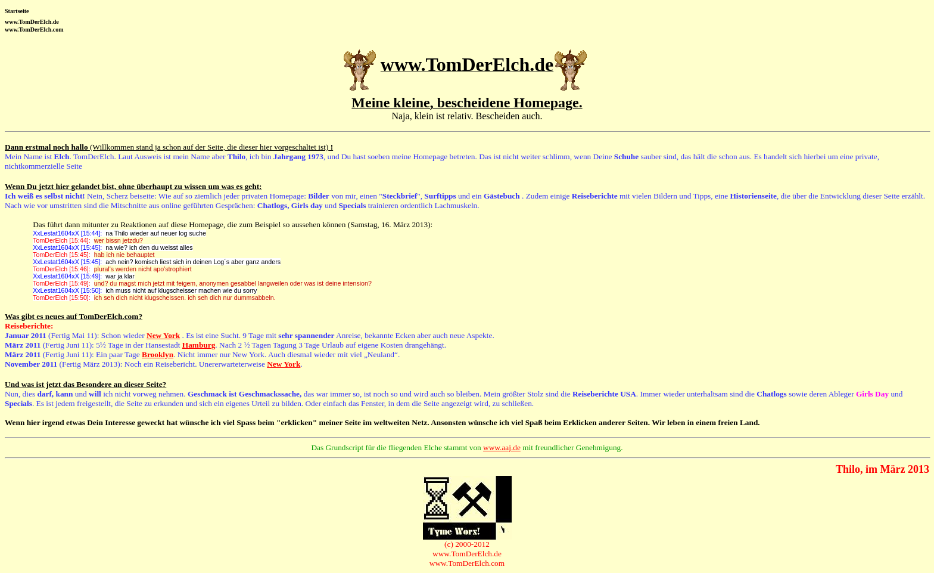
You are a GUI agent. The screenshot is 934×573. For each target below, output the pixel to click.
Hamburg (199, 344)
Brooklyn (157, 354)
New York (163, 335)
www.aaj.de (502, 447)
